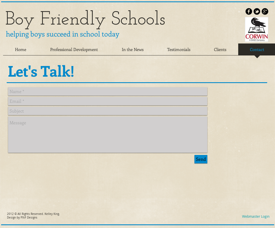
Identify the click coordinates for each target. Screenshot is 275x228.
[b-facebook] (248, 11)
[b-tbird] (257, 11)
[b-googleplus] (265, 11)
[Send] (200, 159)
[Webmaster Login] (256, 216)
